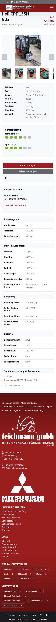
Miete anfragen (28, 171)
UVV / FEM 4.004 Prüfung (14, 511)
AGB (34, 615)
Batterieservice (9, 521)
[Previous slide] (4, 57)
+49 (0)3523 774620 (19, 2)
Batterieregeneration (11, 524)
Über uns (6, 541)
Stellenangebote (9, 550)
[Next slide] (51, 57)
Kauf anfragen (28, 165)
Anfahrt (5, 556)
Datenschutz (24, 615)
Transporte (7, 530)
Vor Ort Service (9, 514)
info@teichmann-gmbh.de (16, 468)
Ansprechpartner (9, 544)
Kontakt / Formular (10, 553)
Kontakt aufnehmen (16, 205)
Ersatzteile (7, 527)
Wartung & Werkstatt (11, 517)
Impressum (12, 615)
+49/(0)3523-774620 (15, 199)
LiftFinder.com (27, 619)
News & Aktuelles (10, 547)
